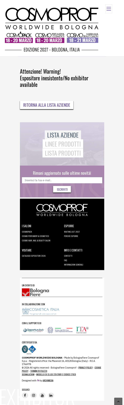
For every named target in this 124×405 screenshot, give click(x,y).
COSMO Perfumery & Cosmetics (35, 236)
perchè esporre (71, 236)
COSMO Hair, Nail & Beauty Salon (36, 240)
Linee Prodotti (63, 143)
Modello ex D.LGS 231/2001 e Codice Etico (56, 374)
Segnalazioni (28, 374)
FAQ (65, 260)
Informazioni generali (73, 264)
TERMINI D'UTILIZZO (38, 371)
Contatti (68, 255)
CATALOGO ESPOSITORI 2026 (34, 255)
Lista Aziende (63, 134)
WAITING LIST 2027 (72, 231)
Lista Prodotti (63, 152)
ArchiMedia (48, 380)
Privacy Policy (85, 367)
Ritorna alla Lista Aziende (46, 105)
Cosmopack (27, 231)
